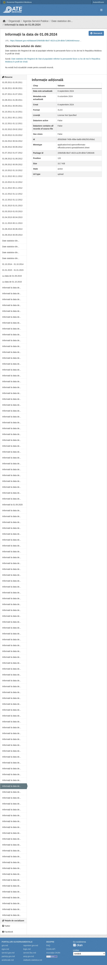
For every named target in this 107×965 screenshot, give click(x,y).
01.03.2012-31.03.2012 (12, 135)
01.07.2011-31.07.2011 (12, 94)
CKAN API (50, 949)
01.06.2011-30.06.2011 (12, 88)
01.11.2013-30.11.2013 (12, 223)
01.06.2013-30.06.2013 (12, 229)
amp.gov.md (28, 956)
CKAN (77, 945)
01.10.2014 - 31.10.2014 (13, 264)
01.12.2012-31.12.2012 (12, 194)
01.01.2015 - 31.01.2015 (13, 270)
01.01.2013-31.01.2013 (12, 205)
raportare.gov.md (30, 945)
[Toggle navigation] (101, 10)
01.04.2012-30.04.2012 (12, 141)
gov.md (5, 945)
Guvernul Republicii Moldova (17, 2)
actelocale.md (8, 960)
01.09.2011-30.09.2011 (12, 106)
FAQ (48, 945)
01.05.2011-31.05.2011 (12, 82)
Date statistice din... (62, 21)
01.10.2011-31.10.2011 (12, 112)
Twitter (6, 926)
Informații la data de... (11, 757)
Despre (50, 942)
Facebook (7, 932)
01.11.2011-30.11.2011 (12, 117)
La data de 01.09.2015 (12, 276)
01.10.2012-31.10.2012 (12, 170)
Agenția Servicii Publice (35, 21)
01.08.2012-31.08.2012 (12, 159)
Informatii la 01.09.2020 (12, 505)
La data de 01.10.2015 (12, 282)
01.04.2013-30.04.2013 (12, 217)
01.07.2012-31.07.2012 (12, 153)
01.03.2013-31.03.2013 (12, 211)
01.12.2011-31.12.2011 (12, 123)
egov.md (5, 949)
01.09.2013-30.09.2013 (12, 235)
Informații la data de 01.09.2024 (23, 24)
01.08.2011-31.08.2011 (12, 100)
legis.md (27, 949)
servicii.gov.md (8, 953)
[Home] (4, 21)
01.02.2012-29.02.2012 (12, 129)
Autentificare (98, 2)
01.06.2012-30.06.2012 (12, 147)
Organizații (14, 21)
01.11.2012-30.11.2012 (12, 176)
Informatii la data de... (11, 288)
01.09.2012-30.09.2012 (12, 164)
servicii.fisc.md (29, 953)
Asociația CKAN (53, 953)
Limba (76, 950)
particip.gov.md (8, 956)
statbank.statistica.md (32, 960)
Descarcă (96, 33)
